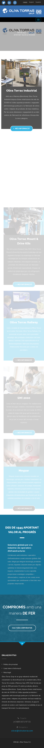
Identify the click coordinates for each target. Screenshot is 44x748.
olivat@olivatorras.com (22, 730)
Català (25, 2)
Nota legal (7, 672)
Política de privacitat (11, 664)
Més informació (21, 129)
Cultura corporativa (22, 628)
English (31, 2)
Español (38, 2)
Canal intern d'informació (12, 668)
